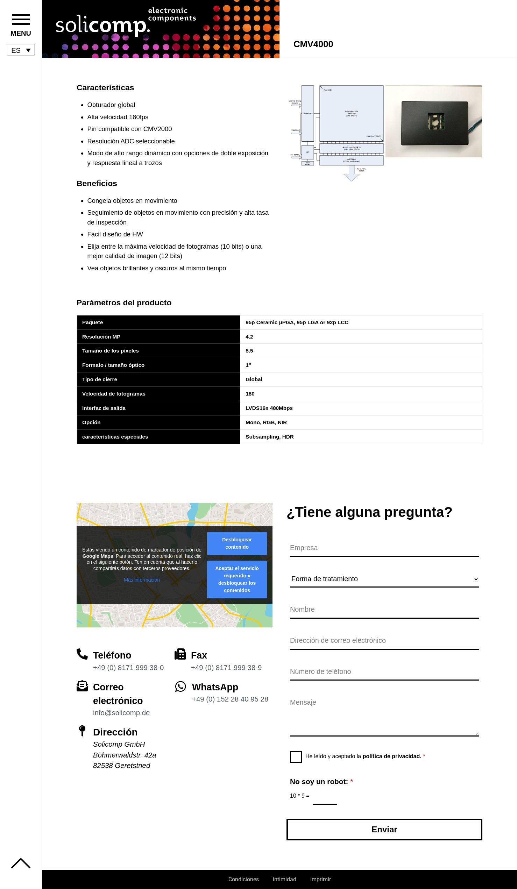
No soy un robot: (321, 781)
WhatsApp (216, 684)
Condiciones (243, 879)
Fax (199, 652)
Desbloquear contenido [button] (237, 540)
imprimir (320, 879)
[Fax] (180, 651)
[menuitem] (21, 50)
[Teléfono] (82, 651)
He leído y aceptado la (365, 756)
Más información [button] (142, 577)
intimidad (284, 879)
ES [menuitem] (16, 50)
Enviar (384, 829)
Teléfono (113, 652)
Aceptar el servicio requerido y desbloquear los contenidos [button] (237, 577)
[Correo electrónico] (82, 683)
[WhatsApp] (181, 683)
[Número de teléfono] (384, 671)
